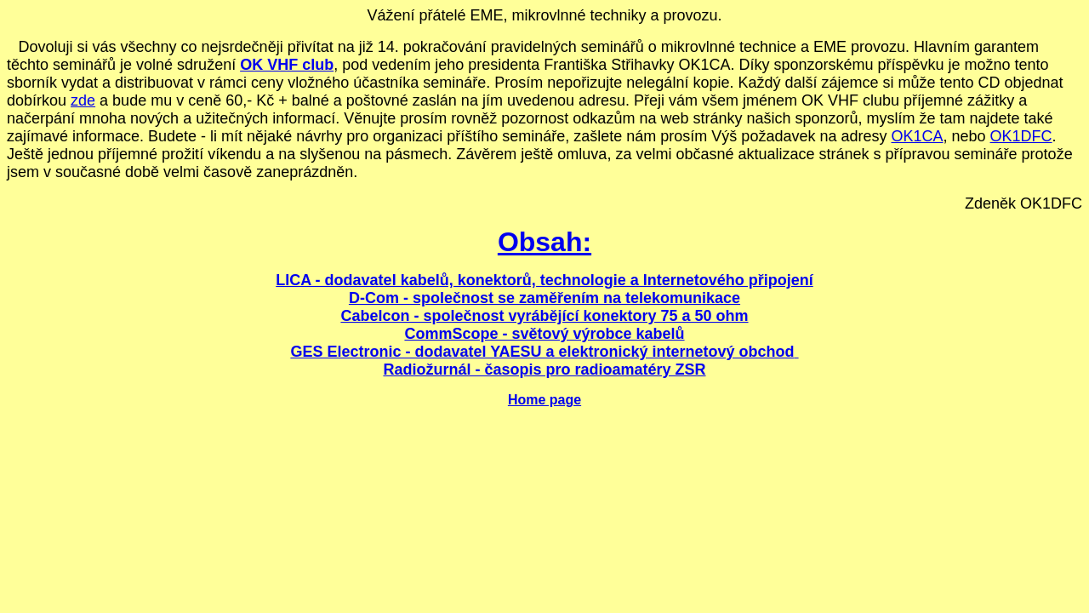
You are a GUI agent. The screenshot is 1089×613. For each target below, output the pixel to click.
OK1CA (917, 136)
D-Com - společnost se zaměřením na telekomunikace (544, 297)
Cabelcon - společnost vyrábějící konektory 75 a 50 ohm (544, 315)
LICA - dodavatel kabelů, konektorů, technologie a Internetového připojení (544, 280)
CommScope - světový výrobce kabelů (544, 333)
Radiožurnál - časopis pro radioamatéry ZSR (544, 369)
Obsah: (544, 241)
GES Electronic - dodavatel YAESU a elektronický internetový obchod (542, 351)
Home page (544, 399)
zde (83, 100)
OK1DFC (1021, 136)
